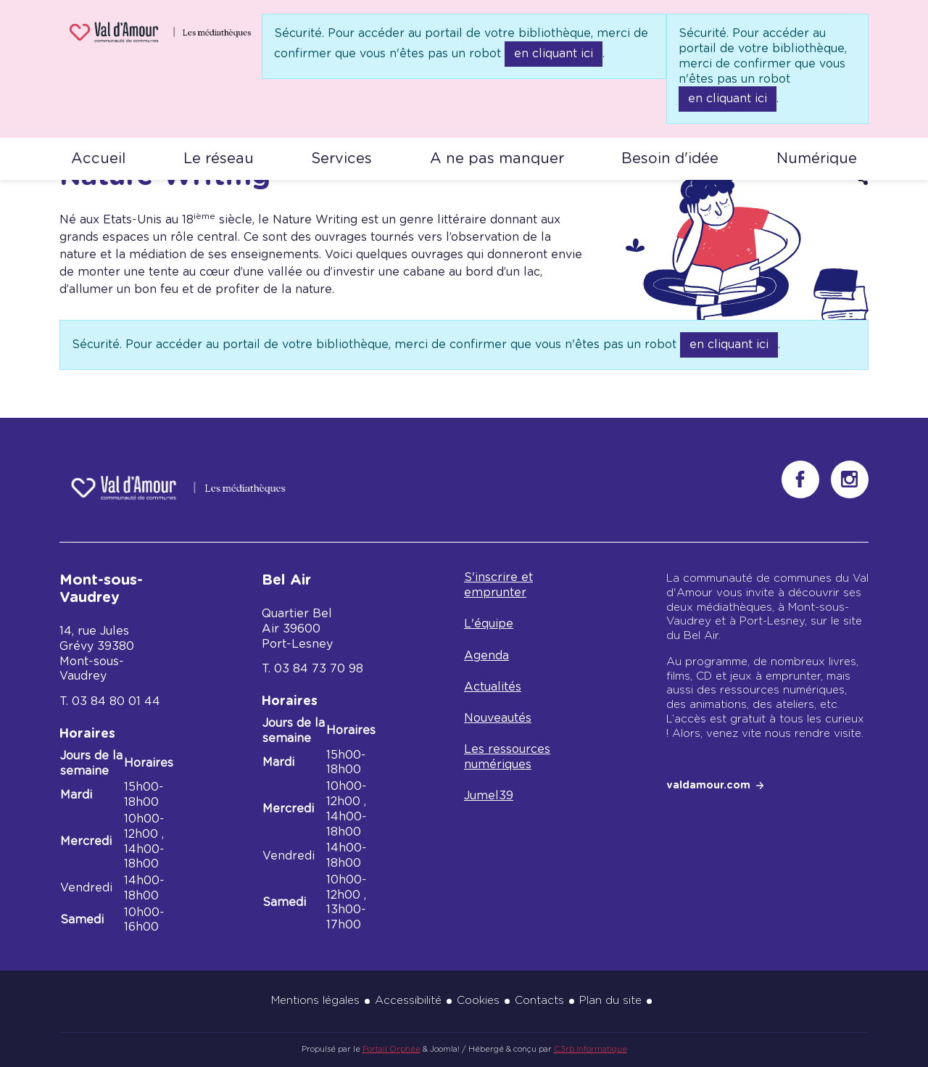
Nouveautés (497, 718)
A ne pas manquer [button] (497, 159)
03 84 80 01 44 (116, 701)
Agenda (486, 656)
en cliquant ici (553, 53)
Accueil (98, 159)
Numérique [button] (816, 159)
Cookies (478, 1000)
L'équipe (488, 624)
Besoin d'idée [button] (669, 159)
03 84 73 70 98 (318, 669)
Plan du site (610, 1000)
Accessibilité (408, 1000)
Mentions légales (315, 1000)
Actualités (492, 687)
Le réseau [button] (218, 159)
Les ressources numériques (507, 756)
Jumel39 (488, 796)
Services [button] (341, 159)
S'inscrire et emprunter (498, 585)
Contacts (539, 1000)
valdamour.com (708, 785)
